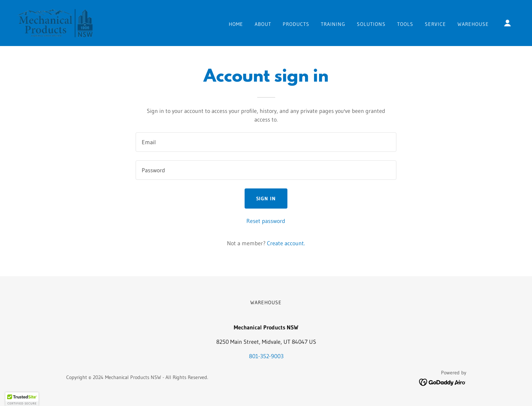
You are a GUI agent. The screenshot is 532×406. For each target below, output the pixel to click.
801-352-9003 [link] (266, 356)
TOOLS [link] (405, 24)
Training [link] (333, 24)
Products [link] (296, 24)
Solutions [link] (371, 24)
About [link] (263, 24)
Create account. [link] (286, 243)
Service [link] (435, 24)
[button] (507, 23)
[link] (55, 22)
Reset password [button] (265, 220)
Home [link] (236, 24)
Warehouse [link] (473, 24)
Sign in (266, 198)
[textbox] (266, 142)
